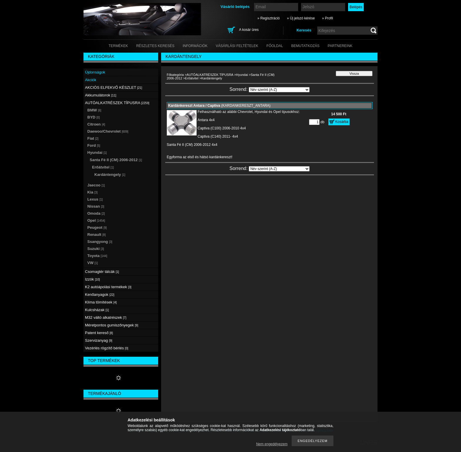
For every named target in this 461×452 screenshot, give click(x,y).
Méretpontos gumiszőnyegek (111, 325)
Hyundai (242, 74)
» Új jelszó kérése (301, 18)
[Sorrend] (279, 89)
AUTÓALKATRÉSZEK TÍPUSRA (210, 74)
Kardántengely (109, 174)
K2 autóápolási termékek (108, 287)
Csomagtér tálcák (102, 271)
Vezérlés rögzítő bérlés (106, 348)
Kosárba (341, 122)
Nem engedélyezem (272, 444)
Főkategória (175, 74)
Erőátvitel (191, 78)
